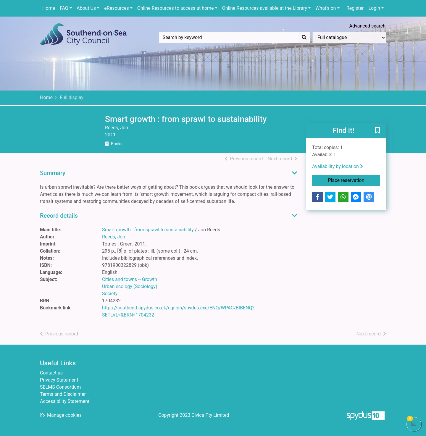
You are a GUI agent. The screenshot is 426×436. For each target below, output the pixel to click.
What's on (325, 8)
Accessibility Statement (64, 401)
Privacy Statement (59, 380)
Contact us (51, 373)
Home (48, 8)
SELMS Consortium (60, 387)
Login (374, 8)
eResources (116, 8)
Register (355, 8)
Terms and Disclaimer (63, 394)
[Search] (304, 37)
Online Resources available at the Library (264, 8)
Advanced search (367, 26)
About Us (86, 8)
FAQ (64, 8)
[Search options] (349, 37)
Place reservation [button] (354, 180)
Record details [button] (59, 215)
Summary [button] (52, 173)
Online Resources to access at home (175, 8)
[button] (377, 131)
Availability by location (337, 166)
